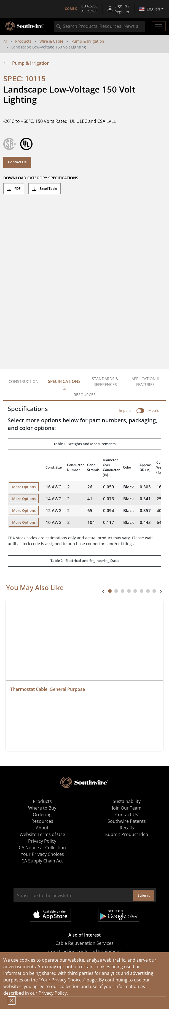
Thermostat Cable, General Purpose (47, 689)
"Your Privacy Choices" (62, 980)
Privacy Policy (53, 993)
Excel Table (44, 188)
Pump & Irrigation (87, 41)
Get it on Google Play (118, 915)
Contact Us (17, 161)
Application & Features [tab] (146, 381)
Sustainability (127, 801)
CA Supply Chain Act (42, 861)
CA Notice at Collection (42, 848)
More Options (24, 486)
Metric (153, 410)
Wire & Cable (51, 41)
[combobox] (99, 26)
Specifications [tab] (64, 381)
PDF (13, 188)
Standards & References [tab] (105, 381)
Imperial (125, 410)
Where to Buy (42, 808)
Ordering (42, 814)
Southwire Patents (127, 821)
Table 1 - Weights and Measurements (84, 443)
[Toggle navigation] (159, 26)
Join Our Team (126, 808)
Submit (144, 895)
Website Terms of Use (42, 834)
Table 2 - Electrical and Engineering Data (84, 560)
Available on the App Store (50, 915)
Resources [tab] (85, 394)
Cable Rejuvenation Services (84, 943)
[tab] (110, 591)
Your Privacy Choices (42, 854)
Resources (42, 821)
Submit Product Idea (126, 834)
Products (23, 41)
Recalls (127, 828)
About (42, 828)
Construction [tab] (24, 381)
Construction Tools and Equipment (84, 951)
